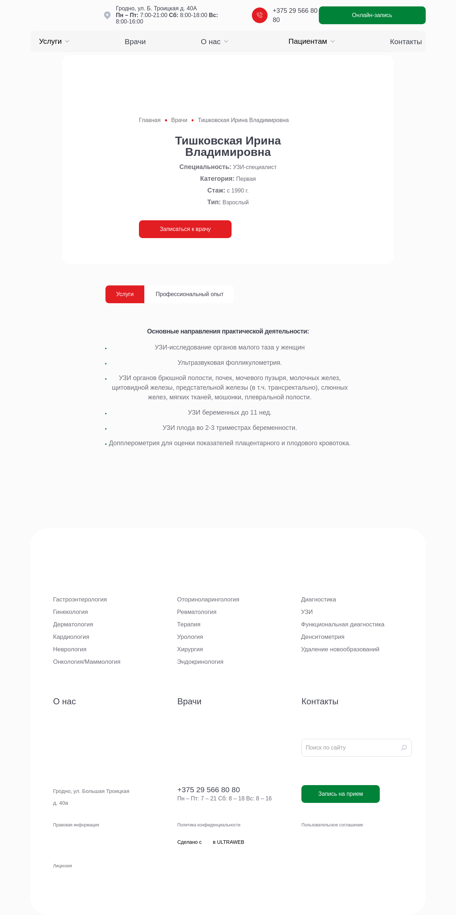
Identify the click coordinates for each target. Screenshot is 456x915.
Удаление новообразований (340, 649)
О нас (214, 41)
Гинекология (70, 612)
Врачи (135, 41)
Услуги (54, 41)
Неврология (70, 649)
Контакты (406, 41)
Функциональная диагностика (342, 624)
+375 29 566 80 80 (285, 15)
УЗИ (307, 612)
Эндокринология (200, 661)
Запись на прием (340, 794)
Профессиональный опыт (190, 294)
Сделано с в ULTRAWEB (210, 866)
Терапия (189, 624)
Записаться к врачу (185, 229)
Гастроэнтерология (80, 599)
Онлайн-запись (372, 15)
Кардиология (71, 636)
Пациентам (312, 41)
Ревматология (197, 612)
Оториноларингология (208, 599)
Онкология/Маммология (86, 661)
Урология (190, 636)
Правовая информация (76, 824)
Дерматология (73, 624)
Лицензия (62, 865)
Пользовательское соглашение (332, 824)
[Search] (404, 748)
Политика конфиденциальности (208, 824)
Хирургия (190, 649)
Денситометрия (322, 636)
